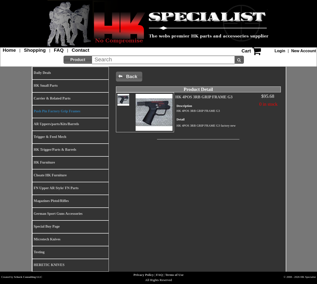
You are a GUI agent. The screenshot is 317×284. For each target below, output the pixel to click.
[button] (77, 60)
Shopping (35, 50)
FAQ (58, 50)
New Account (303, 51)
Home (9, 50)
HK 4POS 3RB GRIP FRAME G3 (203, 97)
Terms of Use (174, 275)
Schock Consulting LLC (28, 276)
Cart (246, 50)
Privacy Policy (143, 275)
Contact (80, 50)
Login (280, 51)
